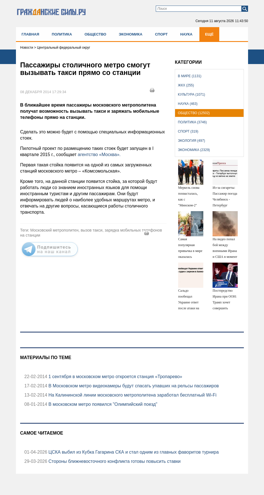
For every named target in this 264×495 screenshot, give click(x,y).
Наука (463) (187, 104)
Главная (30, 34)
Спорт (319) (188, 131)
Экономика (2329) (194, 150)
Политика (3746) (192, 122)
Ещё (209, 34)
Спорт (161, 34)
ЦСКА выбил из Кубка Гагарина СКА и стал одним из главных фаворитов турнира (133, 452)
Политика (62, 34)
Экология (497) (191, 141)
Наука (186, 34)
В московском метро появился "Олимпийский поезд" (102, 404)
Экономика (130, 34)
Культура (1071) (191, 94)
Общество (95, 34)
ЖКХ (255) (186, 85)
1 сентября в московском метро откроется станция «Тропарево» (114, 376)
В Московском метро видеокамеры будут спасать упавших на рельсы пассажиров (133, 385)
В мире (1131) (189, 76)
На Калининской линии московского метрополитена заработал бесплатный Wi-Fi (131, 395)
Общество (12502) (194, 113)
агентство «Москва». (99, 154)
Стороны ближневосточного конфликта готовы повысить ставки (114, 461)
